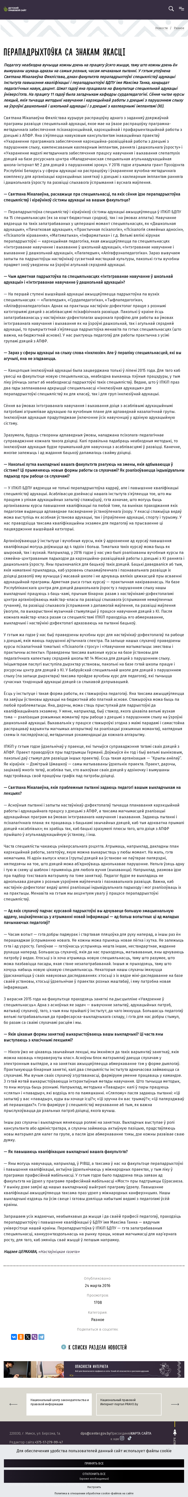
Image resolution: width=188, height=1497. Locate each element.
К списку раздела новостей (94, 1347)
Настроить (94, 1487)
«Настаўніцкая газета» (59, 1251)
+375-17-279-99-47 (49, 1442)
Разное (97, 1319)
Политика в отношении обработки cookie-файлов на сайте (94, 1493)
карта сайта (141, 1433)
